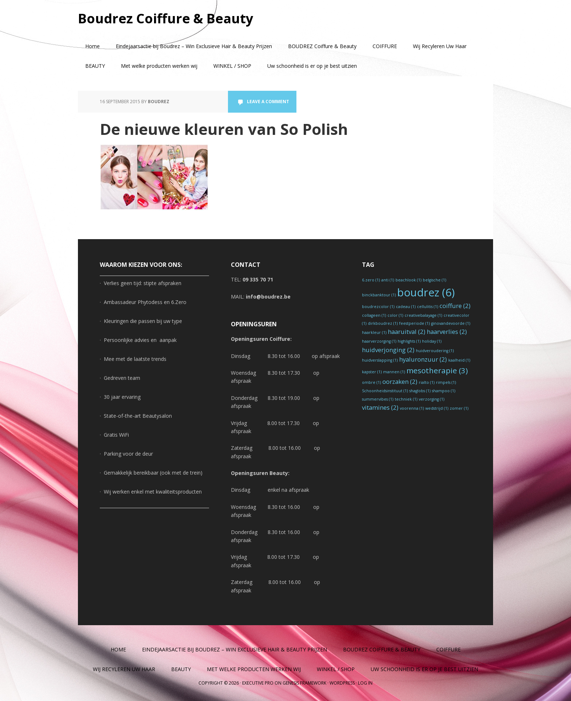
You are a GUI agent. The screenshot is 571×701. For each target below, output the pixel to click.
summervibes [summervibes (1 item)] (377, 399)
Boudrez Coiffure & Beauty (165, 18)
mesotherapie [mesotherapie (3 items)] (437, 370)
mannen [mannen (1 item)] (394, 371)
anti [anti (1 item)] (387, 280)
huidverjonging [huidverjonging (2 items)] (388, 350)
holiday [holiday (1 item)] (431, 341)
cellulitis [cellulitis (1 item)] (427, 306)
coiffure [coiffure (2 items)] (455, 305)
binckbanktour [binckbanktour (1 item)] (379, 294)
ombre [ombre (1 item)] (371, 382)
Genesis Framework (304, 683)
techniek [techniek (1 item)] (406, 399)
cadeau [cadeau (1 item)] (406, 306)
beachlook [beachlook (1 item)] (408, 280)
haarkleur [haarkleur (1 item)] (374, 332)
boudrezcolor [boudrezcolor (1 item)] (378, 306)
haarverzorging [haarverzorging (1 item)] (379, 341)
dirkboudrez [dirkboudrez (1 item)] (383, 323)
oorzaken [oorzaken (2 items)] (399, 381)
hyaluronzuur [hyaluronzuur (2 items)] (423, 359)
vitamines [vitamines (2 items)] (380, 407)
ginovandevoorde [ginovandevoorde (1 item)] (450, 323)
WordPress (342, 683)
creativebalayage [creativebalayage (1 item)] (423, 315)
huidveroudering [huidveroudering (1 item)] (435, 350)
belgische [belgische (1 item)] (434, 280)
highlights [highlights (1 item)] (409, 341)
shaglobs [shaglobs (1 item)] (419, 390)
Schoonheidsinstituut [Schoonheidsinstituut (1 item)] (385, 390)
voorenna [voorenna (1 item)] (412, 408)
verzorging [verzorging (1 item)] (431, 399)
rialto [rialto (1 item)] (426, 382)
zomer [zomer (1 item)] (459, 408)
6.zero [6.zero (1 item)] (371, 280)
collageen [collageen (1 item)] (374, 315)
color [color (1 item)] (395, 315)
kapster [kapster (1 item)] (372, 371)
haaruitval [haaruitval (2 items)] (406, 331)
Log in (365, 683)
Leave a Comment (268, 101)
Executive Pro (257, 683)
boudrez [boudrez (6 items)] (426, 292)
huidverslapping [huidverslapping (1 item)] (380, 360)
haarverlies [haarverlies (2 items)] (447, 331)
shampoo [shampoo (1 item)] (443, 390)
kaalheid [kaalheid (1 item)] (459, 360)
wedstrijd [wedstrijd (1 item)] (436, 408)
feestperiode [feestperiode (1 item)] (414, 323)
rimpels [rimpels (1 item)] (446, 382)
